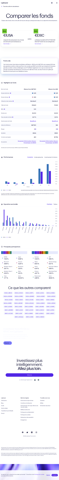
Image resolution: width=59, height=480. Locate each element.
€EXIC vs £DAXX (8, 306)
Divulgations (24, 420)
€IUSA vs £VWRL (19, 296)
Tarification (4, 400)
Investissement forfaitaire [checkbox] (50, 157)
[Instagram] (36, 432)
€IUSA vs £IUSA (40, 293)
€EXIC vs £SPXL (50, 310)
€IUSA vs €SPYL (29, 293)
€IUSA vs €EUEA (51, 296)
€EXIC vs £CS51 (29, 310)
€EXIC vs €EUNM (40, 306)
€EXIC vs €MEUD (40, 317)
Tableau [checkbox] (55, 204)
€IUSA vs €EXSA (51, 303)
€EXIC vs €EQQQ (19, 317)
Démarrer (29, 375)
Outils (2, 405)
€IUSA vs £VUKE (29, 299)
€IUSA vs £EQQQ (29, 303)
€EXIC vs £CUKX (9, 313)
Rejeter (48, 475)
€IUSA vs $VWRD (30, 296)
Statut (3, 413)
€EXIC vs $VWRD (9, 310)
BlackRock (33, 121)
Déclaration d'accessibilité (27, 417)
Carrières (42, 400)
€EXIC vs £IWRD (29, 313)
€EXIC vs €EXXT (50, 313)
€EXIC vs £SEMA (29, 306)
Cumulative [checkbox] (30, 157)
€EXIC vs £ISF (19, 313)
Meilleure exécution (25, 409)
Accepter (54, 475)
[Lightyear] (4, 3)
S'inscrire (8, 343)
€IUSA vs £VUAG (19, 293)
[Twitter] (27, 432)
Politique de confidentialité (27, 412)
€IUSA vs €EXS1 (19, 299)
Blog (2, 403)
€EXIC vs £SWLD (40, 313)
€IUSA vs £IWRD (8, 303)
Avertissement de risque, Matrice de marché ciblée (29, 406)
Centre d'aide (4, 408)
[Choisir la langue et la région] (51, 2)
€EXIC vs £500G (40, 310)
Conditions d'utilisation (26, 403)
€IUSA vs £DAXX (9, 299)
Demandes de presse (45, 405)
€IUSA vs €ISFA (40, 299)
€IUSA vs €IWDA (50, 299)
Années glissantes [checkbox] (38, 157)
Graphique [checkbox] (49, 204)
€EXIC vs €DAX (18, 306)
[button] (13, 35)
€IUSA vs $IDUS (8, 293)
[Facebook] (22, 432)
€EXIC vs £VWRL (50, 306)
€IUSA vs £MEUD (40, 303)
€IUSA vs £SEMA (51, 293)
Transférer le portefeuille (7, 410)
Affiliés (41, 403)
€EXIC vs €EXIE (29, 317)
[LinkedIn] (31, 432)
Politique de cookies (25, 414)
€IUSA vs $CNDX (18, 303)
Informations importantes (27, 400)
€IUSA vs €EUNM (8, 296)
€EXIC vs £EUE (19, 310)
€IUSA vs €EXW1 (41, 296)
